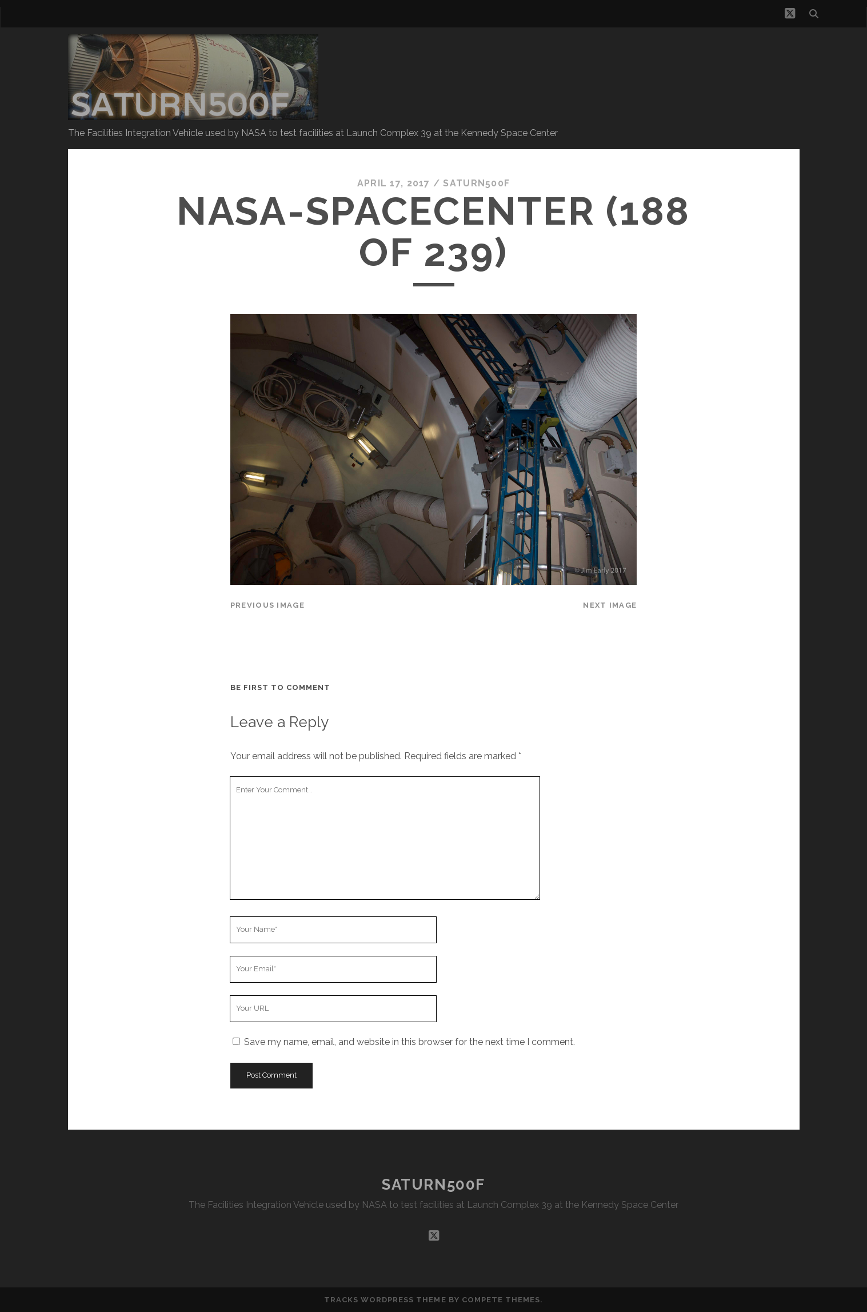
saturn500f (476, 183)
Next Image (610, 605)
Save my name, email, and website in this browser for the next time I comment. (409, 1041)
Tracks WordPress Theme (385, 1299)
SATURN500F (433, 1184)
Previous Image (267, 605)
